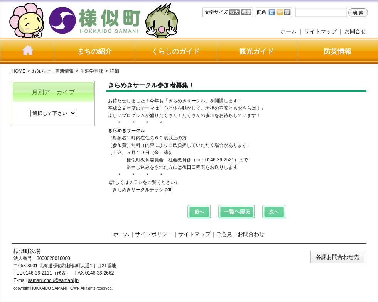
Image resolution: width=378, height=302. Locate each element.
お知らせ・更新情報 (53, 71)
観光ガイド (256, 51)
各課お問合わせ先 (337, 257)
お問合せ (355, 31)
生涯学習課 (91, 71)
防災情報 (337, 51)
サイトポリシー (154, 234)
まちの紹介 (94, 51)
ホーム (288, 31)
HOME (18, 71)
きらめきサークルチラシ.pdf (142, 189)
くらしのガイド (175, 51)
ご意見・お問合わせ (240, 234)
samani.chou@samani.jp (53, 280)
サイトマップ (320, 31)
